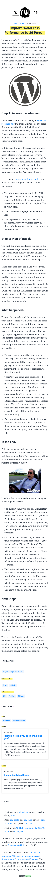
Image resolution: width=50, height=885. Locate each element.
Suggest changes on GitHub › (13, 672)
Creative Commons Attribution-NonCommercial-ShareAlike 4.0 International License (21, 855)
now (13, 815)
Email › (5, 685)
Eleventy (12, 845)
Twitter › (12, 696)
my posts (14, 820)
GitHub (19, 828)
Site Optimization (19, 720)
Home (16, 24)
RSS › (4, 696)
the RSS (28, 823)
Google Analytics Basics (16, 775)
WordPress (6, 720)
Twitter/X (39, 828)
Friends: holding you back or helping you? (23, 737)
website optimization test (28, 179)
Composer (19, 831)
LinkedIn (29, 828)
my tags (28, 820)
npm (6, 831)
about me (23, 812)
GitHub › (13, 685)
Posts (22, 24)
